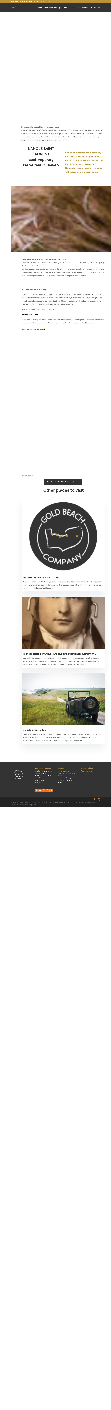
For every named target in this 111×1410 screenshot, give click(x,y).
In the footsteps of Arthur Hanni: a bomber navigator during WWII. (59, 653)
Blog (72, 8)
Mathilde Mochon (28, 475)
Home (39, 8)
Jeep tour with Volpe (34, 730)
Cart (94, 8)
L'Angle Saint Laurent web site (63, 482)
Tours (65, 8)
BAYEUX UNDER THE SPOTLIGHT (41, 577)
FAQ (78, 8)
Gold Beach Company (52, 8)
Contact (85, 8)
